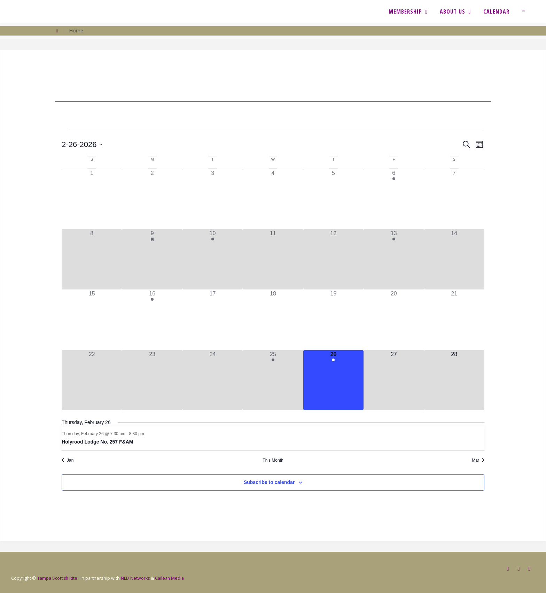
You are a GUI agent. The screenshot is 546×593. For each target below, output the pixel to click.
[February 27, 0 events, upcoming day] (394, 380)
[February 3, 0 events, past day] (212, 199)
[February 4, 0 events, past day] (273, 199)
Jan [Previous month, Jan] (67, 460)
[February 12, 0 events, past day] (333, 259)
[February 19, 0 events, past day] (333, 319)
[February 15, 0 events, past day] (92, 319)
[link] (526, 11)
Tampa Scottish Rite (57, 578)
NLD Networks (136, 578)
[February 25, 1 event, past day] (273, 380)
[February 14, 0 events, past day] (454, 259)
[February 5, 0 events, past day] (333, 199)
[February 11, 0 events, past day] (273, 259)
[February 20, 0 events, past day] (394, 319)
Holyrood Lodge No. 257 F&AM (97, 442)
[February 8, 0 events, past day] (92, 259)
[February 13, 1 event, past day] (394, 259)
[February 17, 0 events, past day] (212, 319)
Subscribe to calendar (269, 482)
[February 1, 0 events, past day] (92, 199)
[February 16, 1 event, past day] (152, 319)
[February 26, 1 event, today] (333, 380)
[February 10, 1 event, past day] (212, 259)
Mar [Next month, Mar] (478, 460)
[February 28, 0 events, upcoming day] (454, 380)
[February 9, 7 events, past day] (152, 259)
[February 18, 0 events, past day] (273, 319)
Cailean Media (171, 578)
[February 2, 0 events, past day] (152, 199)
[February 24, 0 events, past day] (212, 380)
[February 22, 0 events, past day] (92, 380)
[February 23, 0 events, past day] (152, 380)
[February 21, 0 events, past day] (454, 319)
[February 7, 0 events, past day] (454, 199)
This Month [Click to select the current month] (273, 460)
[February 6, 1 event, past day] (394, 199)
